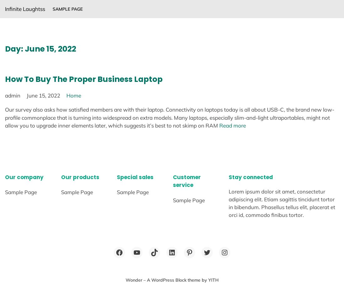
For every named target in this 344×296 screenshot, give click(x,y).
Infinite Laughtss (25, 9)
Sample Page (68, 9)
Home (73, 95)
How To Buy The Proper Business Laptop (84, 79)
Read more (232, 125)
